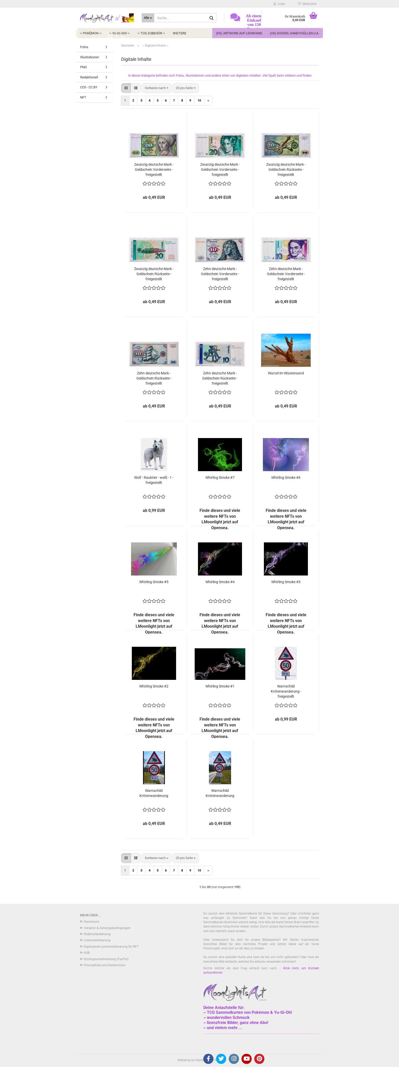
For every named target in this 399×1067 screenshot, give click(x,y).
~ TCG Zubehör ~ (151, 33)
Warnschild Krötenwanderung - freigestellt (286, 691)
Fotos (84, 47)
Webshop (184, 1060)
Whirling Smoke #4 (220, 582)
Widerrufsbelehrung (97, 934)
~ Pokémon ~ (91, 33)
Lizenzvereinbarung (97, 940)
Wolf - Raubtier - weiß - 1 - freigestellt (154, 480)
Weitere (179, 33)
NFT (83, 97)
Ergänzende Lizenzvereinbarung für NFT (111, 946)
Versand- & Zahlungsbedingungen (107, 928)
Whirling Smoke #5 (153, 582)
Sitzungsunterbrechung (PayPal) (106, 959)
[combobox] (156, 88)
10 (199, 100)
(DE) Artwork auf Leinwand (239, 33)
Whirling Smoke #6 (286, 477)
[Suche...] (148, 17)
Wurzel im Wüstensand (286, 373)
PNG (83, 67)
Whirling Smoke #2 (153, 686)
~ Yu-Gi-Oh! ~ (119, 33)
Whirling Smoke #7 (220, 477)
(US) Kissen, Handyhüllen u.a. (294, 33)
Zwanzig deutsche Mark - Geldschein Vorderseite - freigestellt (154, 169)
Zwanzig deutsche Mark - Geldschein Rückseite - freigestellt (286, 169)
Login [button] (279, 4)
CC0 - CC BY (88, 87)
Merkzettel (307, 4)
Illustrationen (89, 57)
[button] (126, 88)
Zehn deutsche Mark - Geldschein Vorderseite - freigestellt (220, 274)
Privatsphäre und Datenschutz (104, 965)
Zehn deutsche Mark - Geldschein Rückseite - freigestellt (154, 378)
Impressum (91, 921)
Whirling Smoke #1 (220, 686)
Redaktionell (89, 77)
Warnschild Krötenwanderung (153, 793)
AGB (87, 952)
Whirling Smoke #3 (286, 582)
